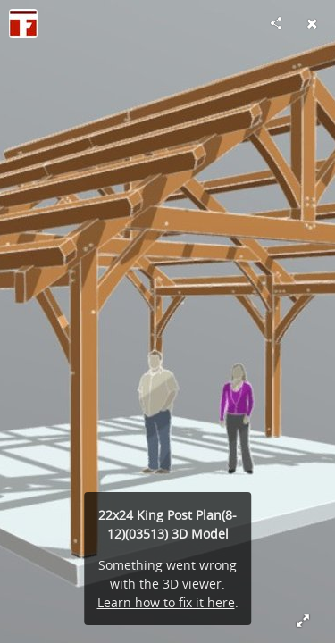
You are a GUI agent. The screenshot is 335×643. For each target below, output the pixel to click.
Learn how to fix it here (166, 602)
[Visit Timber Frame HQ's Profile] (23, 23)
